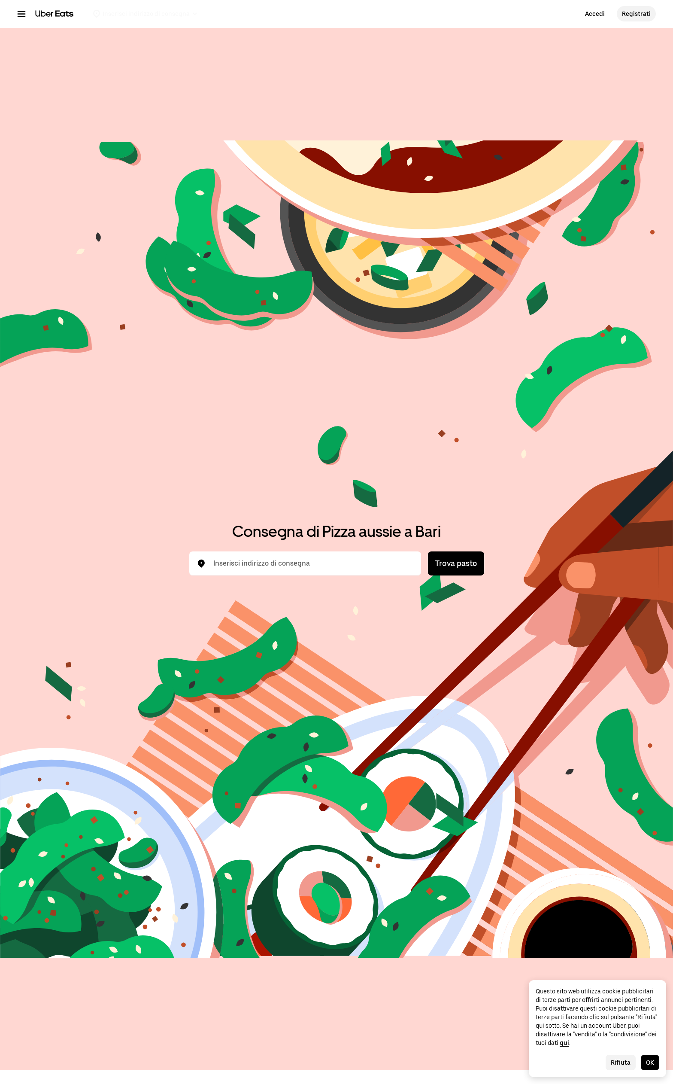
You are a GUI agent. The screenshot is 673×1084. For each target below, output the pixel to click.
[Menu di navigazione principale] (21, 13)
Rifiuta (621, 1062)
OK (650, 1062)
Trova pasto (456, 563)
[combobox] (312, 563)
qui (564, 1042)
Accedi (595, 13)
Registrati (636, 13)
